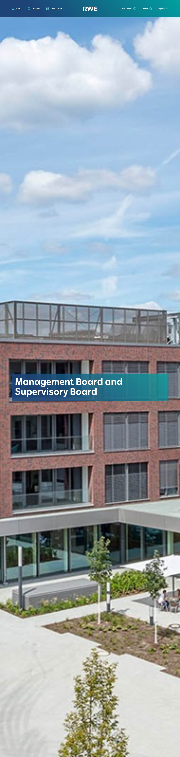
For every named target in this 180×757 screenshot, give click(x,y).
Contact (36, 8)
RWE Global (126, 8)
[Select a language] (163, 9)
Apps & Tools (56, 8)
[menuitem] (34, 9)
